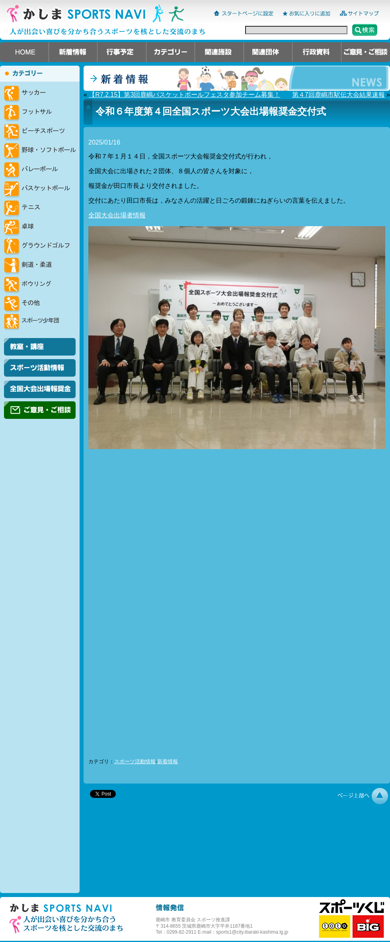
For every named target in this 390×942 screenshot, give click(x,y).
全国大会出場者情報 (117, 215)
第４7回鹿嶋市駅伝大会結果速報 (338, 94)
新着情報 (167, 761)
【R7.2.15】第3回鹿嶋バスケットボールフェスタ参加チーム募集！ (184, 94)
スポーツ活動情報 (135, 761)
